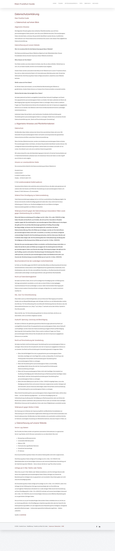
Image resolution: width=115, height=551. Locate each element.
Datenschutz (57, 526)
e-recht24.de (22, 515)
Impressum (51, 526)
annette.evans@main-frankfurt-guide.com (30, 182)
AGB (63, 526)
